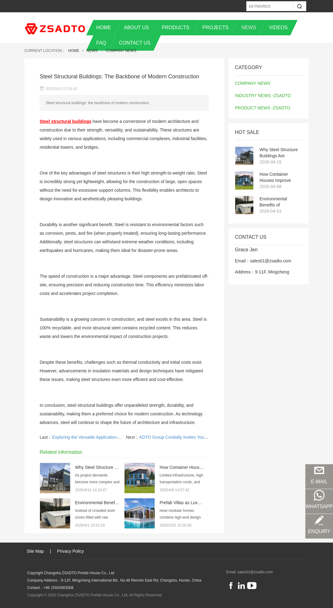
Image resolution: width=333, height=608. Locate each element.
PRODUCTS (175, 27)
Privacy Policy (70, 551)
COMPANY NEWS (121, 51)
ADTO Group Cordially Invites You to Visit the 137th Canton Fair (200, 437)
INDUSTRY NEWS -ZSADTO (263, 95)
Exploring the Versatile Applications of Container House (104, 437)
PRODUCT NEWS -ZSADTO (262, 107)
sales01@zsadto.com (255, 572)
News (91, 51)
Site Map (35, 551)
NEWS (248, 27)
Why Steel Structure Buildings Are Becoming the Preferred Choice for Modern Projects (279, 153)
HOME (103, 27)
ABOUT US (136, 27)
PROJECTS (215, 27)
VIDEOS (278, 27)
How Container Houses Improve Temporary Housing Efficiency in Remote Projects (279, 177)
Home (73, 51)
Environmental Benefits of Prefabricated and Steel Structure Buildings (277, 202)
